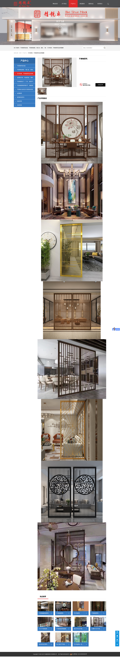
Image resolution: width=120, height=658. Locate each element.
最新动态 (91, 3)
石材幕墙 (19, 105)
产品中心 (73, 3)
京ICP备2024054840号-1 (64, 655)
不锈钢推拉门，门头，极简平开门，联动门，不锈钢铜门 (26, 81)
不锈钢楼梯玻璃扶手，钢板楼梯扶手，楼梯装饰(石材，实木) (26, 85)
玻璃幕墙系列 (20, 97)
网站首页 (55, 3)
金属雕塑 (19, 93)
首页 (20, 53)
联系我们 (100, 3)
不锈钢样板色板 (24, 47)
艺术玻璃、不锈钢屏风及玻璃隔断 (55, 47)
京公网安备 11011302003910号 (78, 655)
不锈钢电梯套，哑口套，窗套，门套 (37, 47)
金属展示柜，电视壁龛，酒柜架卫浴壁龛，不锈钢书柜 (26, 77)
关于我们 (64, 3)
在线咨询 (100, 85)
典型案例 (82, 3)
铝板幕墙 (19, 101)
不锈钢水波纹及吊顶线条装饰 (25, 89)
